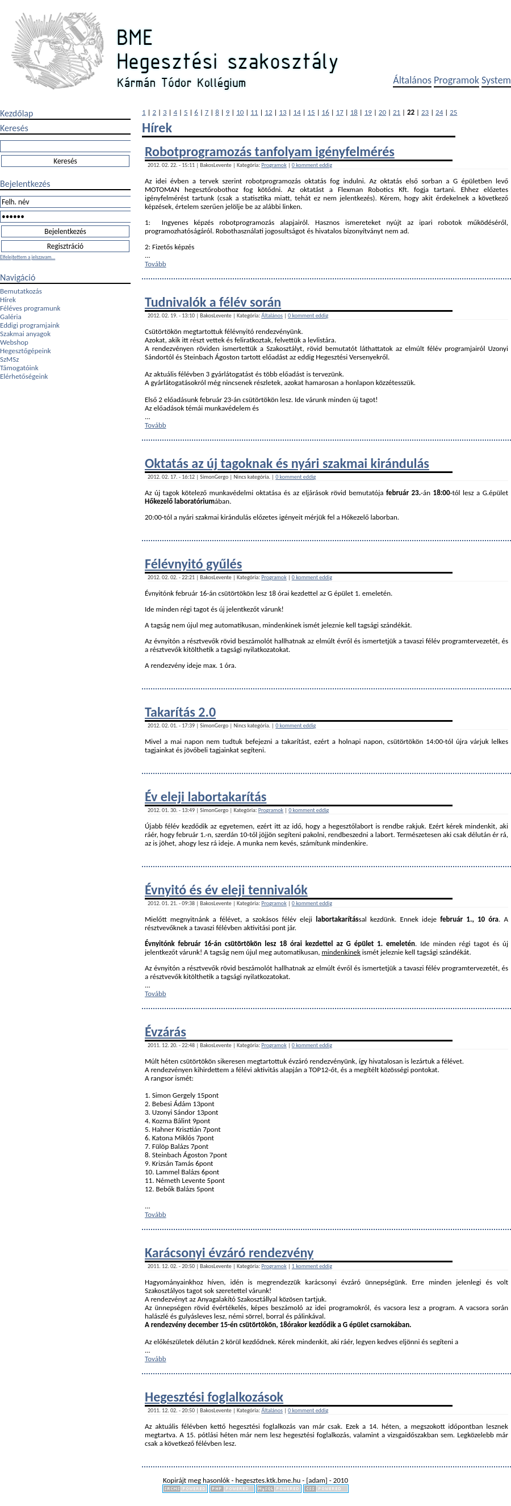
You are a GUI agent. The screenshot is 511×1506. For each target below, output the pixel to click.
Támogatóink (19, 367)
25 (453, 112)
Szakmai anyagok (25, 333)
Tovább (155, 264)
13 (282, 112)
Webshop (14, 342)
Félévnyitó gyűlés (193, 563)
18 (354, 112)
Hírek (8, 299)
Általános (412, 80)
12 (268, 112)
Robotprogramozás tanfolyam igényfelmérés (270, 151)
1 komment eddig (312, 1266)
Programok (456, 80)
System (496, 80)
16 (325, 112)
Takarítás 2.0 (180, 712)
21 (396, 112)
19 (368, 112)
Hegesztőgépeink (25, 350)
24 (439, 112)
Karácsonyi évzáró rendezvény (229, 1252)
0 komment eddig (312, 165)
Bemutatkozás (21, 291)
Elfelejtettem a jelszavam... (27, 257)
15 (311, 112)
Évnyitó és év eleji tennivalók (226, 889)
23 (425, 112)
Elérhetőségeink (24, 376)
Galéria (11, 316)
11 (254, 112)
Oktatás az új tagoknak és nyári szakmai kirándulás (287, 463)
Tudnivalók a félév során (213, 302)
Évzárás (165, 1031)
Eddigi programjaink (30, 325)
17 (340, 112)
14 (296, 112)
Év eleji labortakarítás (205, 796)
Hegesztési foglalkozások (214, 1396)
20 (382, 112)
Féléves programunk (30, 308)
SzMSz (9, 359)
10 (240, 112)
